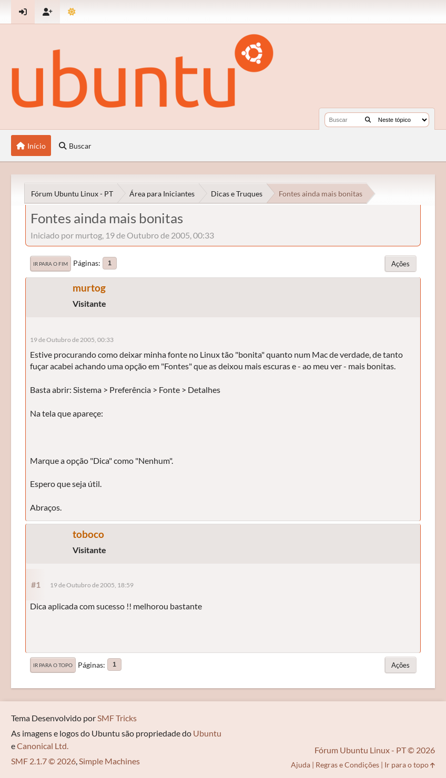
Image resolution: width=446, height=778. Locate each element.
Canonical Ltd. (42, 746)
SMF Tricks (117, 718)
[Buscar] (368, 119)
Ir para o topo (53, 665)
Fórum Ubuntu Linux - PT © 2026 (375, 750)
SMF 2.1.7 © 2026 (43, 761)
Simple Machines (109, 761)
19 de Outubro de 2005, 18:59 (92, 585)
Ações (400, 264)
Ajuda (300, 764)
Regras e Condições (347, 764)
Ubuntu (207, 733)
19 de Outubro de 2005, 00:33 (72, 339)
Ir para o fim (50, 264)
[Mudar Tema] (72, 12)
